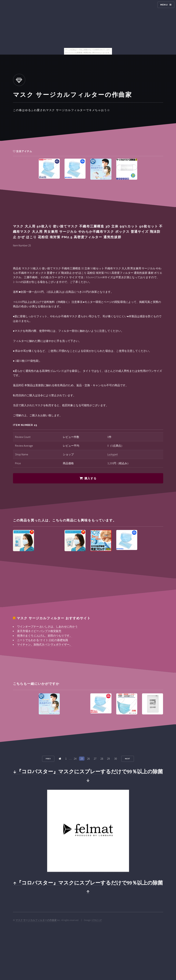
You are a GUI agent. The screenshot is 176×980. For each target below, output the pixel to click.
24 (75, 758)
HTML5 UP (97, 920)
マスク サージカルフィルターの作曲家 (36, 920)
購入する (90, 478)
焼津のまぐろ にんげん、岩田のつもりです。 (44, 635)
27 (95, 758)
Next (127, 759)
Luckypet (112, 454)
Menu (164, 4)
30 (115, 758)
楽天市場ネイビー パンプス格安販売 (39, 631)
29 (108, 758)
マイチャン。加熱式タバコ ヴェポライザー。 (44, 644)
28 (101, 758)
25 (81, 758)
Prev (48, 759)
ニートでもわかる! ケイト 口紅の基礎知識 (42, 640)
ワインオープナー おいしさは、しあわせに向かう (47, 626)
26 (88, 758)
